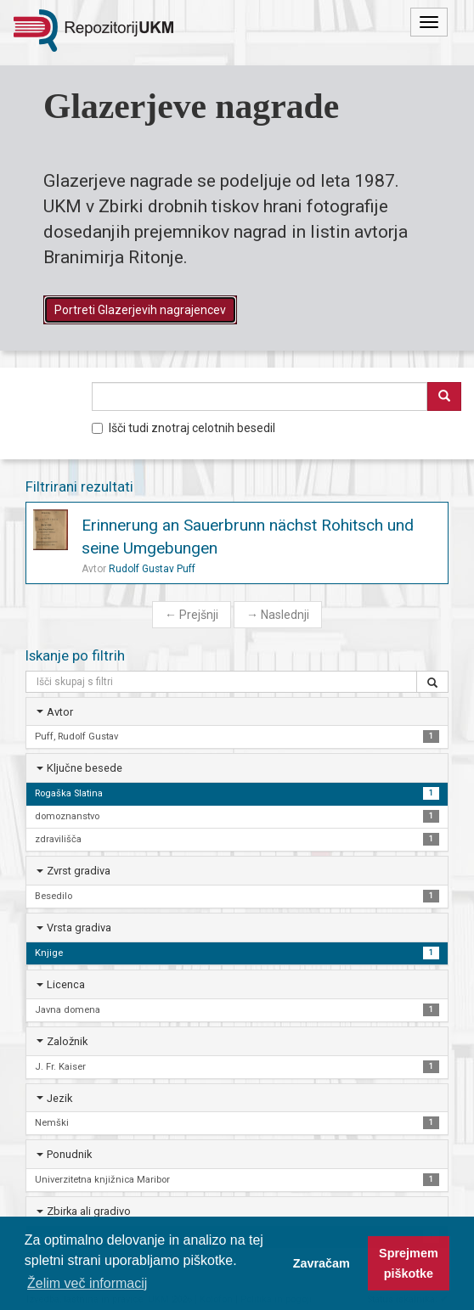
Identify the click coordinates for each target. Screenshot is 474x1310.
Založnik (67, 1041)
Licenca (66, 984)
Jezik (59, 1098)
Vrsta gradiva (79, 927)
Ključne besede (84, 768)
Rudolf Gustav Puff (152, 569)
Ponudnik (69, 1154)
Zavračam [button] (321, 1263)
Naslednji (277, 614)
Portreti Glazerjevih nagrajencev (140, 310)
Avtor (60, 712)
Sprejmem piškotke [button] (408, 1263)
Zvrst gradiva (78, 870)
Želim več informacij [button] (87, 1283)
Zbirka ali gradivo (89, 1211)
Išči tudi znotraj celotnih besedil (183, 428)
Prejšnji (191, 614)
